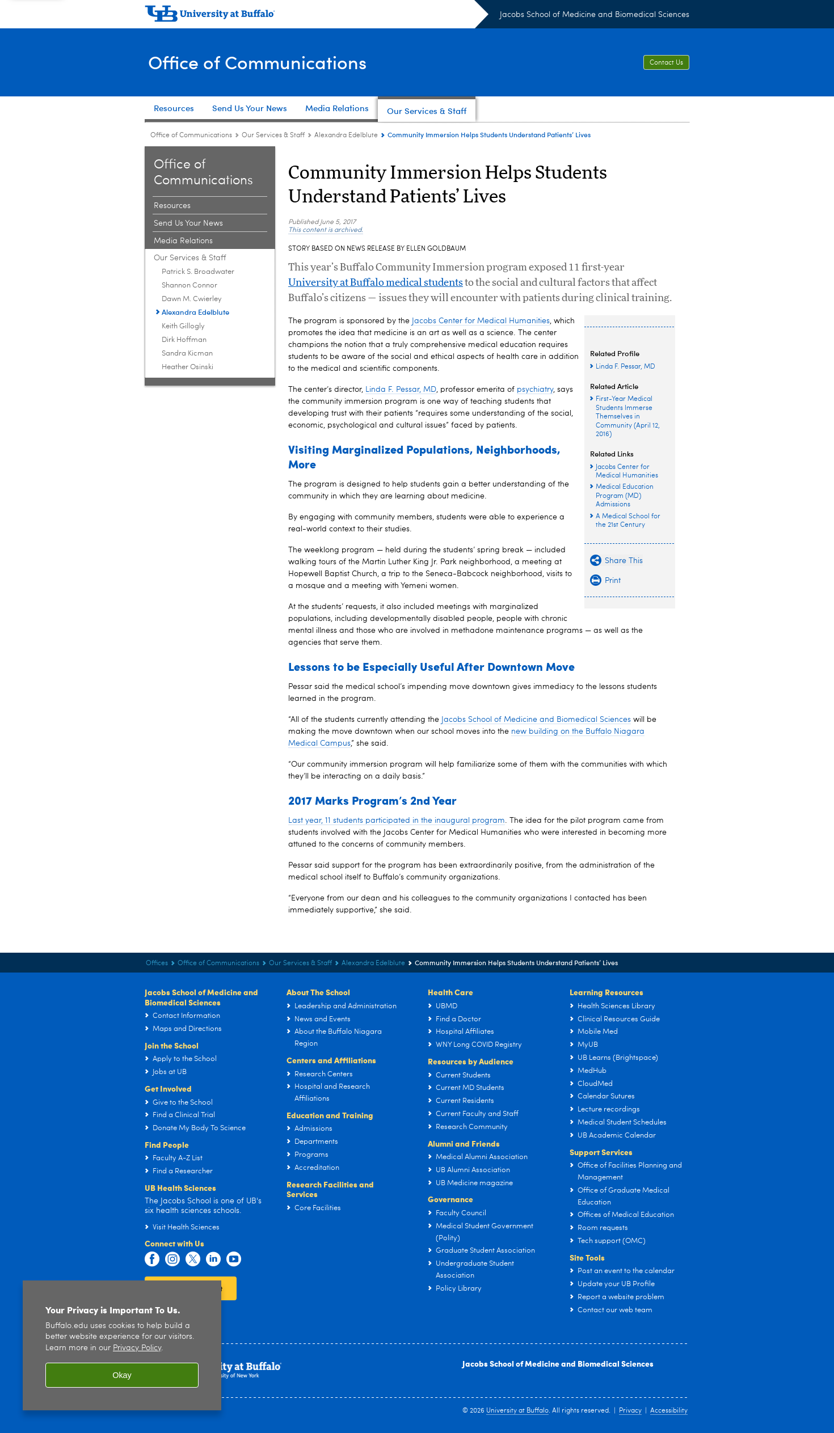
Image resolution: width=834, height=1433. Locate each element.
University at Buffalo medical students (375, 283)
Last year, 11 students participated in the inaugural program (396, 821)
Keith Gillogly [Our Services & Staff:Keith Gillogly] (183, 326)
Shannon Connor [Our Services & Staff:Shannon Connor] (189, 285)
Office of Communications (267, 61)
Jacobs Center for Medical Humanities (481, 321)
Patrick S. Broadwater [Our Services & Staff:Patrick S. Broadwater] (198, 272)
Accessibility (669, 1410)
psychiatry (535, 390)
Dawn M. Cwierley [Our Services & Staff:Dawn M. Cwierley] (192, 299)
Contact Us (666, 63)
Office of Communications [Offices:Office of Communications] (191, 135)
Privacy (630, 1410)
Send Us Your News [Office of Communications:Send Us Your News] (188, 223)
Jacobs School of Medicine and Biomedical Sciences (594, 15)
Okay (122, 1375)
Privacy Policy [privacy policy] (137, 1348)
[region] (122, 1345)
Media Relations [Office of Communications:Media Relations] (183, 241)
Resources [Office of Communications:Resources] (172, 206)
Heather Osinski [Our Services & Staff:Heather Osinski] (187, 367)
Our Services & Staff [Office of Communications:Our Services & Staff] (273, 135)
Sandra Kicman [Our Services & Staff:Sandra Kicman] (187, 353)
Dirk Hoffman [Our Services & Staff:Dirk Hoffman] (184, 340)
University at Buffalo (517, 1410)
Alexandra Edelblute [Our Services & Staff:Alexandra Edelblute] (346, 135)
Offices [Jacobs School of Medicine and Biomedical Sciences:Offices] (157, 963)
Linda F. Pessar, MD (400, 390)
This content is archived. (325, 230)
